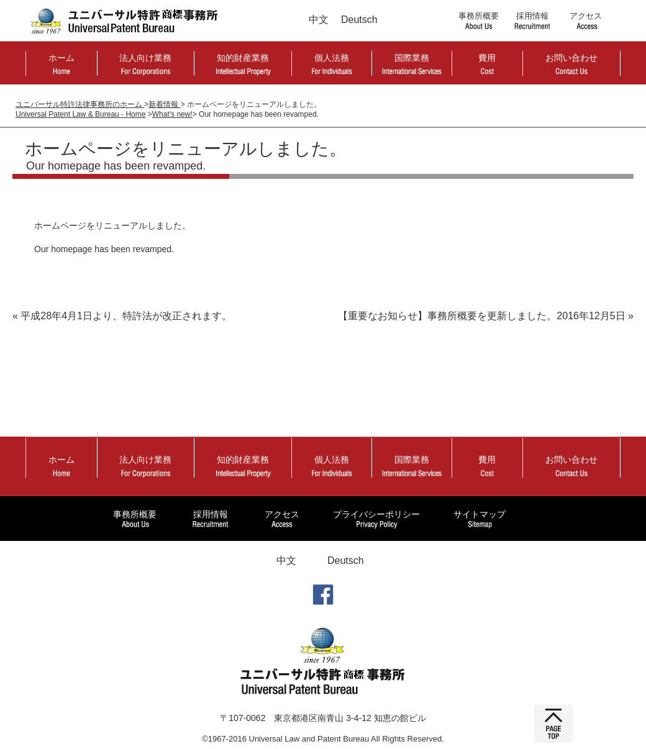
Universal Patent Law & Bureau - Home (80, 114)
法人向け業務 (145, 58)
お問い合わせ (571, 58)
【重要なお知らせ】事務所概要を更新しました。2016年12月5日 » (486, 316)
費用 (487, 58)
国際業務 (411, 58)
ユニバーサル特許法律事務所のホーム (80, 104)
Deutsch (359, 19)
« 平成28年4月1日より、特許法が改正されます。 (122, 316)
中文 (319, 19)
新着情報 (164, 104)
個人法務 (331, 58)
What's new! (172, 114)
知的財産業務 (243, 58)
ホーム (61, 58)
